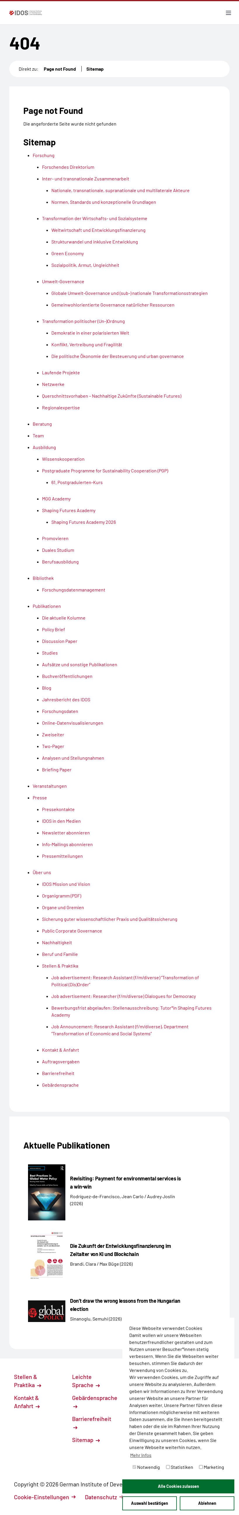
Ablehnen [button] (207, 1503)
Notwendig (146, 1467)
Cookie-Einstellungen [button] (45, 1496)
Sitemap (95, 69)
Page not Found (60, 69)
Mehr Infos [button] (140, 1455)
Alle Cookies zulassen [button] (178, 1486)
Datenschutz (104, 1496)
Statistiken (179, 1467)
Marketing (211, 1467)
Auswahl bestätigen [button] (149, 1503)
